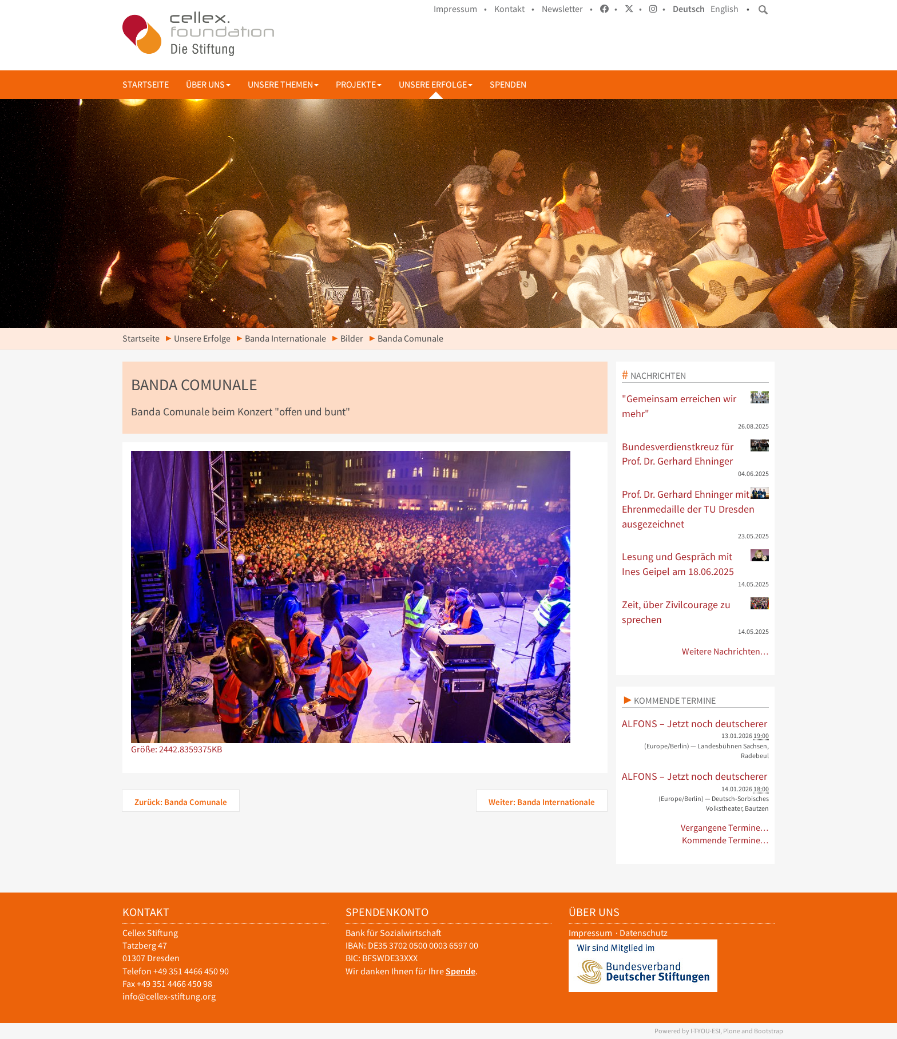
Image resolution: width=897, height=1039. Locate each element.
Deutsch (689, 8)
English (725, 8)
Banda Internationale (285, 338)
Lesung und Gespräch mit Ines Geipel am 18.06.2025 (695, 563)
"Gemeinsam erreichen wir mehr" (695, 405)
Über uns (208, 84)
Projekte (359, 84)
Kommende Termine (675, 700)
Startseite (145, 84)
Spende (460, 971)
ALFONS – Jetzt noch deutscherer (694, 723)
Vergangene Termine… (725, 827)
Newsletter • (567, 8)
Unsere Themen (283, 84)
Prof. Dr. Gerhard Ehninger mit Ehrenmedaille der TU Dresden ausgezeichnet (695, 508)
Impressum (590, 932)
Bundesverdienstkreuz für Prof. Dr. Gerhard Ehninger (695, 453)
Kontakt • (514, 8)
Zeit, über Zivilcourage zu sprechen (695, 611)
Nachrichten (658, 375)
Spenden (508, 84)
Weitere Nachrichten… (725, 651)
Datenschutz (644, 932)
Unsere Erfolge (436, 84)
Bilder (351, 338)
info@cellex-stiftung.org (169, 996)
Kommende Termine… (725, 840)
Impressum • (460, 8)
